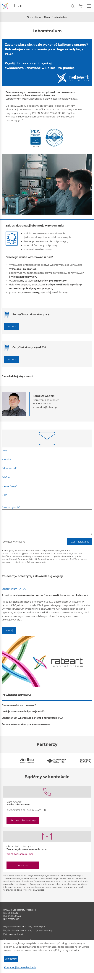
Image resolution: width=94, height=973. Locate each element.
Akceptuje (11, 958)
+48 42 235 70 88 (36, 810)
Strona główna (34, 17)
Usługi (47, 17)
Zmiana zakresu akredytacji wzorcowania (26, 724)
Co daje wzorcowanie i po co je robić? (23, 711)
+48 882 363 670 (42, 403)
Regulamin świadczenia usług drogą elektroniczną (27, 930)
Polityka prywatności (13, 934)
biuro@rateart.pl (16, 810)
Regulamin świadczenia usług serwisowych (24, 926)
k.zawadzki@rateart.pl (45, 407)
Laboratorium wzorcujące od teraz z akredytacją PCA (32, 717)
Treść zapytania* (11, 507)
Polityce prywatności (67, 950)
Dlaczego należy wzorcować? (19, 705)
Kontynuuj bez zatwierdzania (20, 967)
